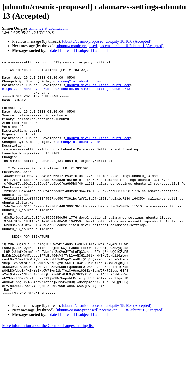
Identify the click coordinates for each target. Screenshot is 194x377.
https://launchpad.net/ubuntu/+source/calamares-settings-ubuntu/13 (66, 94)
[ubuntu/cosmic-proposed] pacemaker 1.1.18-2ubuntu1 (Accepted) (109, 46)
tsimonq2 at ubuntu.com (48, 28)
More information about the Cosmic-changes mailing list (48, 372)
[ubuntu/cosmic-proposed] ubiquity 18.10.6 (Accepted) (106, 41)
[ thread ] (67, 50)
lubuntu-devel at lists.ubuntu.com (97, 90)
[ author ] (100, 50)
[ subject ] (84, 50)
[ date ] (53, 50)
